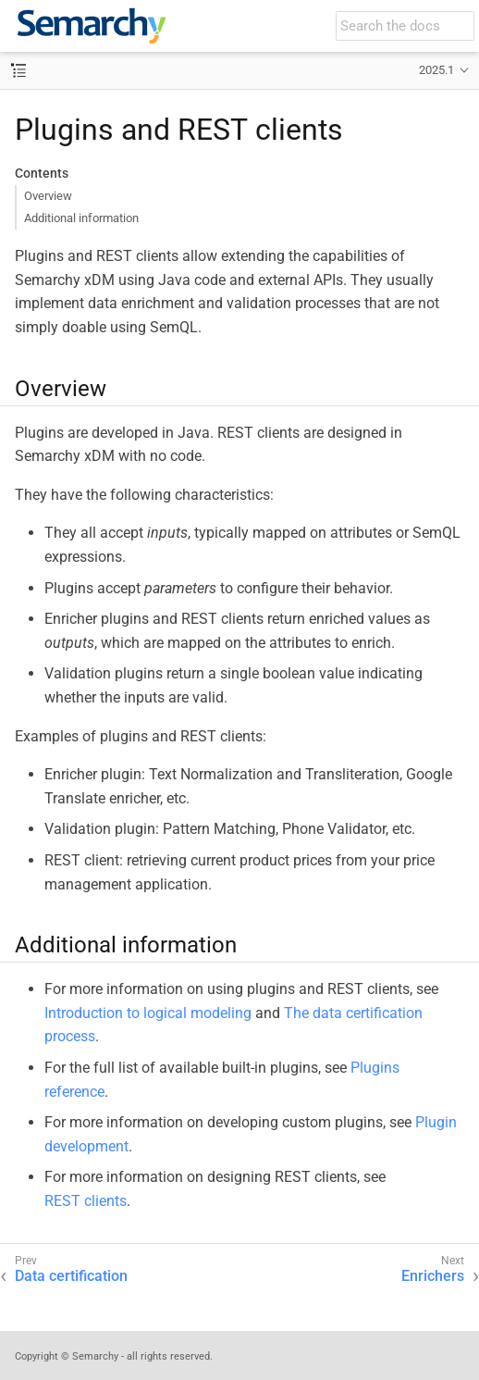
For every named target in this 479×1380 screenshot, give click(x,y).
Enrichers (432, 1276)
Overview (48, 196)
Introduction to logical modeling (148, 1013)
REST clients (85, 1201)
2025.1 (436, 70)
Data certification (71, 1276)
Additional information (81, 218)
